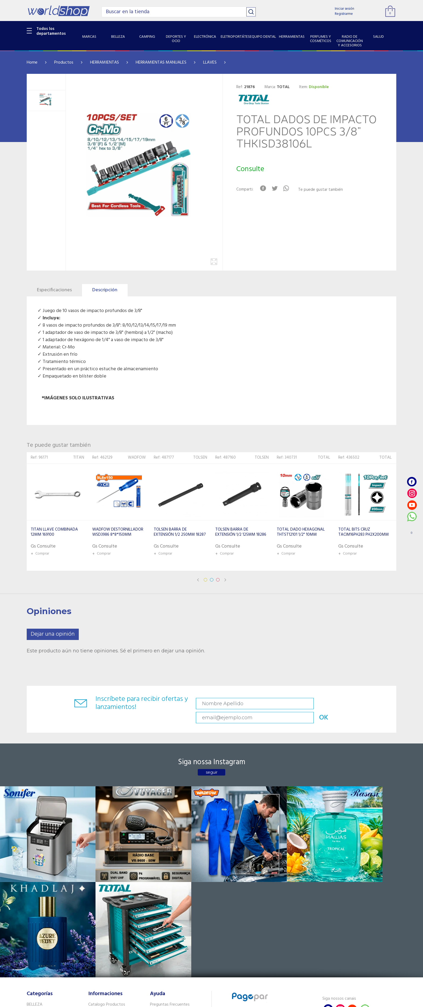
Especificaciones (54, 290)
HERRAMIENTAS (104, 62)
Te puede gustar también (323, 189)
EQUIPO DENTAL (42, 907)
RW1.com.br (230, 1000)
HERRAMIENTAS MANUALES (161, 62)
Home (32, 62)
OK (358, 703)
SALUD (33, 941)
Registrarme (344, 14)
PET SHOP (36, 962)
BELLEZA (34, 872)
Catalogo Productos (106, 872)
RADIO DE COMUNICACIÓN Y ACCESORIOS (53, 931)
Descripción (104, 290)
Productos (63, 62)
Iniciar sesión (344, 9)
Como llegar (99, 886)
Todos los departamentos (51, 31)
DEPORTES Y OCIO (43, 886)
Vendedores (161, 886)
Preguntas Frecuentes (170, 872)
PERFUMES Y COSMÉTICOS (51, 921)
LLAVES (210, 62)
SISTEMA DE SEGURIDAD (49, 948)
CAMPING (36, 879)
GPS (30, 955)
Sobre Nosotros (102, 879)
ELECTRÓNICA (39, 893)
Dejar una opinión (53, 634)
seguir (211, 760)
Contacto (159, 879)
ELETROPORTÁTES (43, 900)
